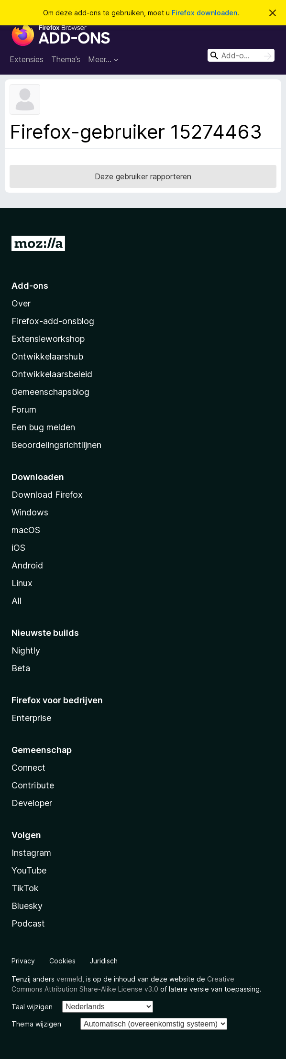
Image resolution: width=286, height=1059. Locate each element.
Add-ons (29, 286)
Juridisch (104, 961)
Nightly (25, 650)
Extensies (27, 59)
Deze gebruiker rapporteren (143, 176)
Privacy (23, 961)
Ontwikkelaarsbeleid (51, 374)
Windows (29, 512)
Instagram (31, 853)
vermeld (69, 979)
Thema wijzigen (36, 1024)
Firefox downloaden (204, 13)
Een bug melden (43, 427)
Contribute (32, 785)
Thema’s (65, 59)
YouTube (28, 870)
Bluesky (27, 906)
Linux (22, 583)
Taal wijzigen (32, 1007)
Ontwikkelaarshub (47, 356)
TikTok (25, 888)
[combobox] (241, 55)
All (16, 601)
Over (21, 303)
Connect (28, 768)
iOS (18, 548)
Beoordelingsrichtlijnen (56, 445)
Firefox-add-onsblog (52, 321)
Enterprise (31, 718)
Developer (31, 803)
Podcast (28, 923)
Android (27, 565)
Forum (23, 409)
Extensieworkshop (48, 339)
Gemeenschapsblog (50, 392)
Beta (20, 668)
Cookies (62, 961)
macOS (25, 530)
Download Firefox (47, 495)
